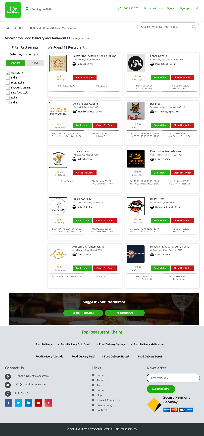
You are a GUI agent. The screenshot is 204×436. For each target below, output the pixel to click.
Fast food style (19, 92)
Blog (97, 395)
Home (98, 375)
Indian (14, 77)
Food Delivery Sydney (112, 344)
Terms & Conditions (106, 400)
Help (196, 8)
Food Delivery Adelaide (49, 356)
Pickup (35, 63)
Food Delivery (43, 344)
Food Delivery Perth (83, 356)
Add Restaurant (125, 313)
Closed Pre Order (84, 77)
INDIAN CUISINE (21, 87)
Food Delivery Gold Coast (75, 344)
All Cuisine (17, 72)
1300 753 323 (128, 8)
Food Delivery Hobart (116, 356)
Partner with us (153, 8)
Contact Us (100, 410)
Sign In (171, 8)
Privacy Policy (102, 405)
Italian (14, 97)
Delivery (15, 63)
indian (14, 102)
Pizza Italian (18, 82)
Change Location (81, 38)
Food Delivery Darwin (150, 356)
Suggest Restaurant (83, 313)
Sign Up (184, 8)
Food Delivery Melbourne (148, 344)
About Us (99, 380)
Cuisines (99, 390)
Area (97, 385)
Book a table (160, 77)
